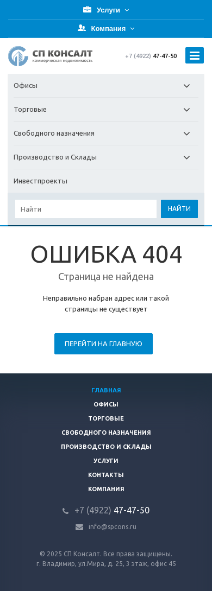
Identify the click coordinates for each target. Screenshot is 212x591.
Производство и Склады (106, 157)
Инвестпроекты (40, 181)
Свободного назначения (106, 133)
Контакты (106, 475)
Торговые (106, 109)
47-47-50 (151, 56)
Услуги (106, 460)
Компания (106, 489)
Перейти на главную (103, 343)
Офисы (106, 85)
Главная (106, 390)
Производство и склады (106, 446)
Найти (179, 208)
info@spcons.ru (112, 526)
